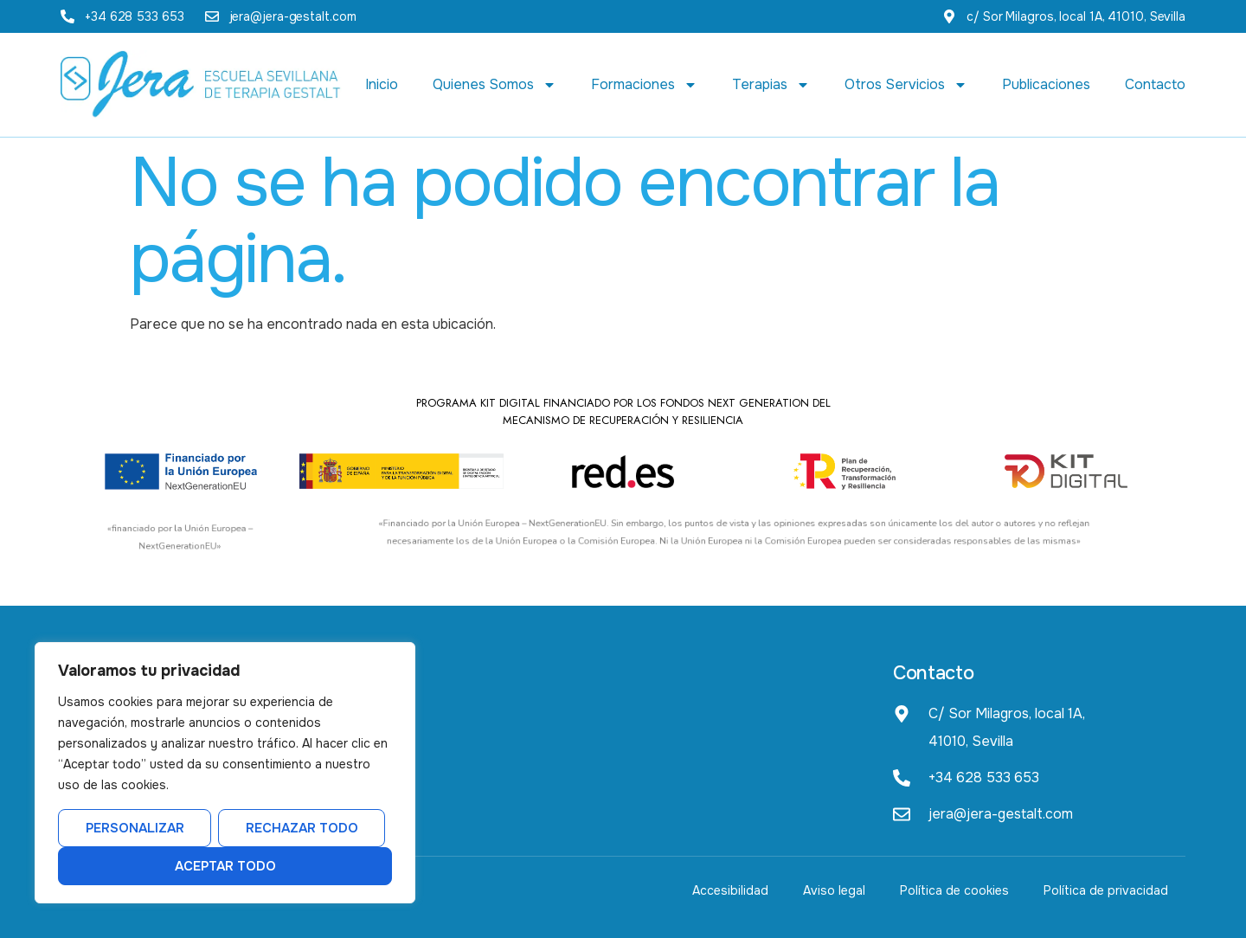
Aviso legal (834, 890)
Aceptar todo (225, 866)
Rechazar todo (302, 828)
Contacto (1155, 84)
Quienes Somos (494, 84)
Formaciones (644, 84)
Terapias (771, 84)
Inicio (381, 84)
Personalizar (135, 828)
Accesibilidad (730, 890)
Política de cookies (954, 890)
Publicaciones (1046, 84)
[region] (225, 772)
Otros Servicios (906, 84)
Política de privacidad (1106, 890)
